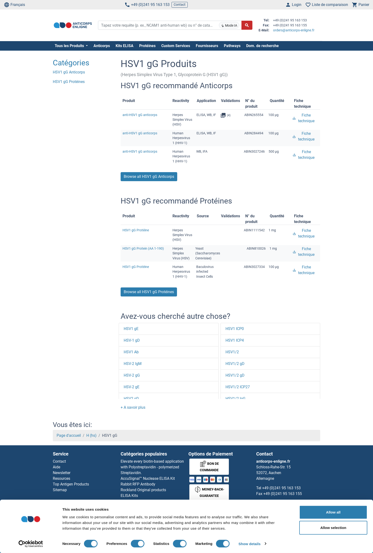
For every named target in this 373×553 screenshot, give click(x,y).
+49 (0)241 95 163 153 (147, 5)
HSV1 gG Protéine (136, 230)
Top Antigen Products (71, 484)
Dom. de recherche (262, 46)
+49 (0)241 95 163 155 (282, 493)
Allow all (333, 512)
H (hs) (91, 435)
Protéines (147, 46)
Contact (180, 4)
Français (14, 5)
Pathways (232, 46)
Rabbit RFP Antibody (138, 484)
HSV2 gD (131, 398)
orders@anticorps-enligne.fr (293, 30)
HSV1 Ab (131, 352)
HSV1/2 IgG (235, 398)
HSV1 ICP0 (235, 328)
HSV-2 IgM (133, 363)
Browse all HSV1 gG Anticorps (149, 176)
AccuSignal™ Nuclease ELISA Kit (148, 478)
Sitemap (60, 490)
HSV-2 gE (131, 387)
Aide (56, 467)
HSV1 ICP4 (235, 340)
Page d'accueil (69, 435)
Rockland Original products (143, 490)
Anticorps (101, 46)
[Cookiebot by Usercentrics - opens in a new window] (31, 543)
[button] (133, 407)
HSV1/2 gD (235, 363)
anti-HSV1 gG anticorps (140, 115)
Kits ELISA (124, 46)
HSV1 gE (131, 328)
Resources (61, 478)
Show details (250, 544)
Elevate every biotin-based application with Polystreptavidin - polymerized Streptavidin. (152, 467)
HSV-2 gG (132, 375)
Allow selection (333, 528)
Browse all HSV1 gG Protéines (149, 292)
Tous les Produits (70, 46)
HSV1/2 (232, 352)
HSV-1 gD (132, 340)
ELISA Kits (129, 495)
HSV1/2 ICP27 (238, 387)
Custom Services (175, 46)
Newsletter (61, 473)
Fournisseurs (207, 46)
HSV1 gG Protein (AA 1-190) (143, 248)
